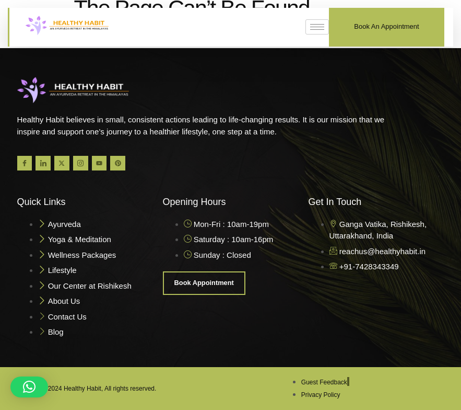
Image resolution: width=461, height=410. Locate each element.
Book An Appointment (386, 26)
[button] (29, 387)
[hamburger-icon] (317, 27)
